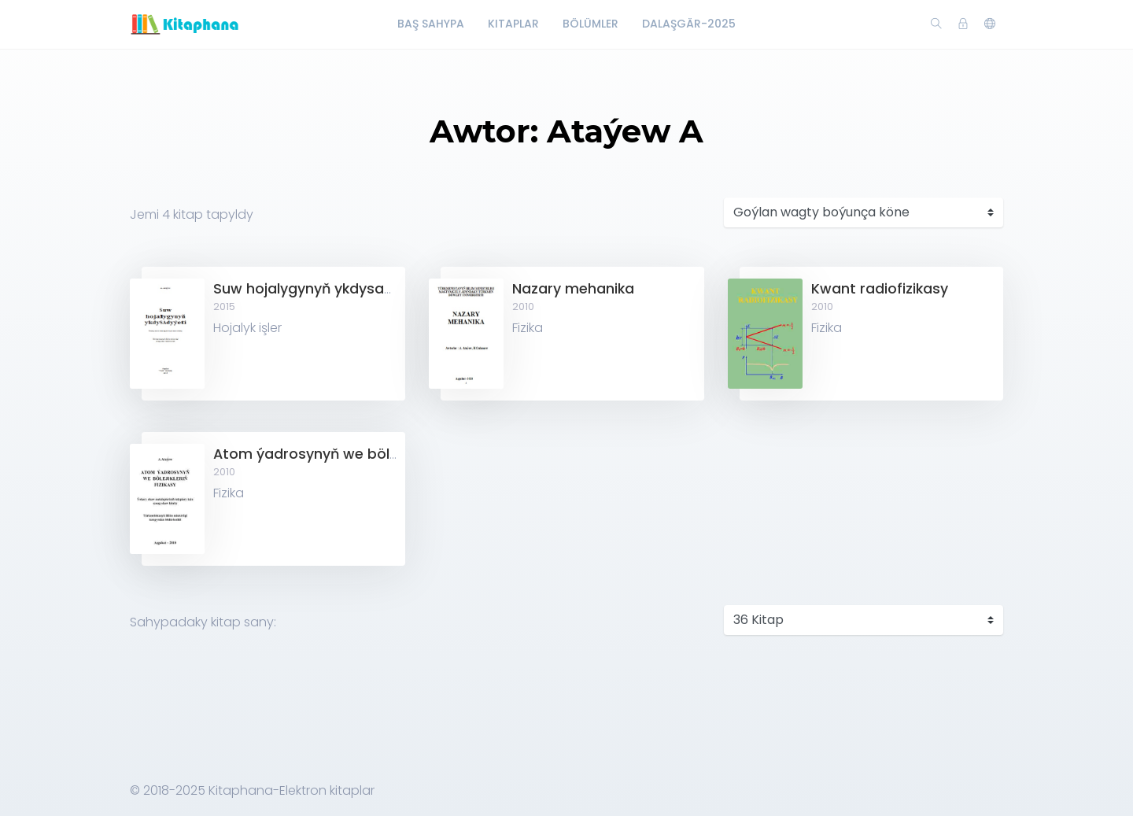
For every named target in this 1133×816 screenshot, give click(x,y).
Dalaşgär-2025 (689, 23)
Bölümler (590, 23)
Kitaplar (513, 23)
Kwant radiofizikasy (879, 288)
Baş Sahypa (430, 23)
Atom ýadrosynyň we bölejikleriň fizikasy (354, 454)
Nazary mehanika (573, 288)
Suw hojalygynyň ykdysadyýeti (320, 288)
